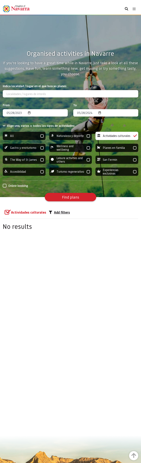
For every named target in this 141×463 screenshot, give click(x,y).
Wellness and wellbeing (70, 148)
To (75, 105)
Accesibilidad (24, 172)
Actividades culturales (116, 136)
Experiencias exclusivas (116, 172)
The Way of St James (24, 160)
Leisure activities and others (70, 160)
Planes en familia (116, 148)
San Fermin (116, 160)
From (6, 105)
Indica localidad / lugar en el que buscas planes (34, 86)
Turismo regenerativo (70, 172)
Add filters (59, 212)
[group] (24, 136)
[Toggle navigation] (134, 9)
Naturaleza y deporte (70, 136)
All (24, 136)
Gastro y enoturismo (24, 148)
